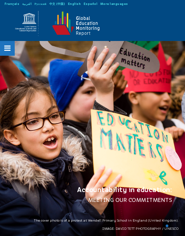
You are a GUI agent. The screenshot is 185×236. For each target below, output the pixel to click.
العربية (27, 4)
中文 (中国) (57, 4)
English (74, 4)
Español (91, 4)
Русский (41, 4)
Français (12, 4)
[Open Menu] (7, 48)
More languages (114, 4)
